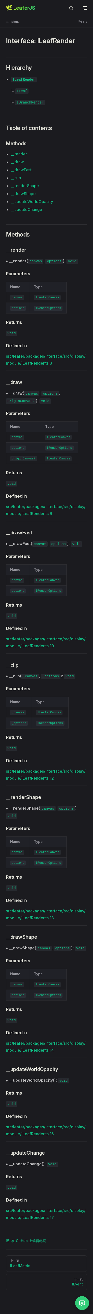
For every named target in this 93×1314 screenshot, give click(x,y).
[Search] (71, 8)
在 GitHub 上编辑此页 (26, 1241)
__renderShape (25, 185)
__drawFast (21, 169)
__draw (17, 161)
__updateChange (26, 209)
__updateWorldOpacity (32, 201)
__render (19, 153)
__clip (16, 177)
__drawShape (23, 193)
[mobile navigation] (85, 8)
